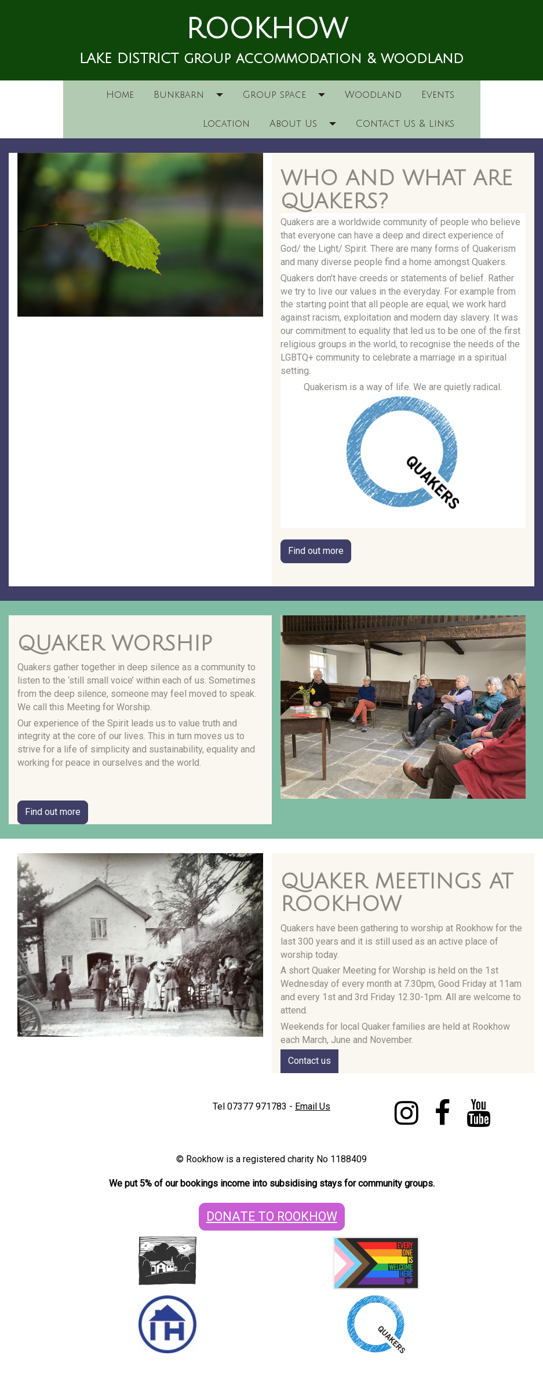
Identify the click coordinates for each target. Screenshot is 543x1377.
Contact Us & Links (405, 124)
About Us (293, 124)
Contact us (309, 1060)
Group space (274, 95)
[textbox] (271, 29)
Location (226, 124)
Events (437, 95)
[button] (223, 94)
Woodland (373, 95)
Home (120, 95)
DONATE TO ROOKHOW (271, 1216)
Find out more (316, 550)
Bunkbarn (179, 95)
